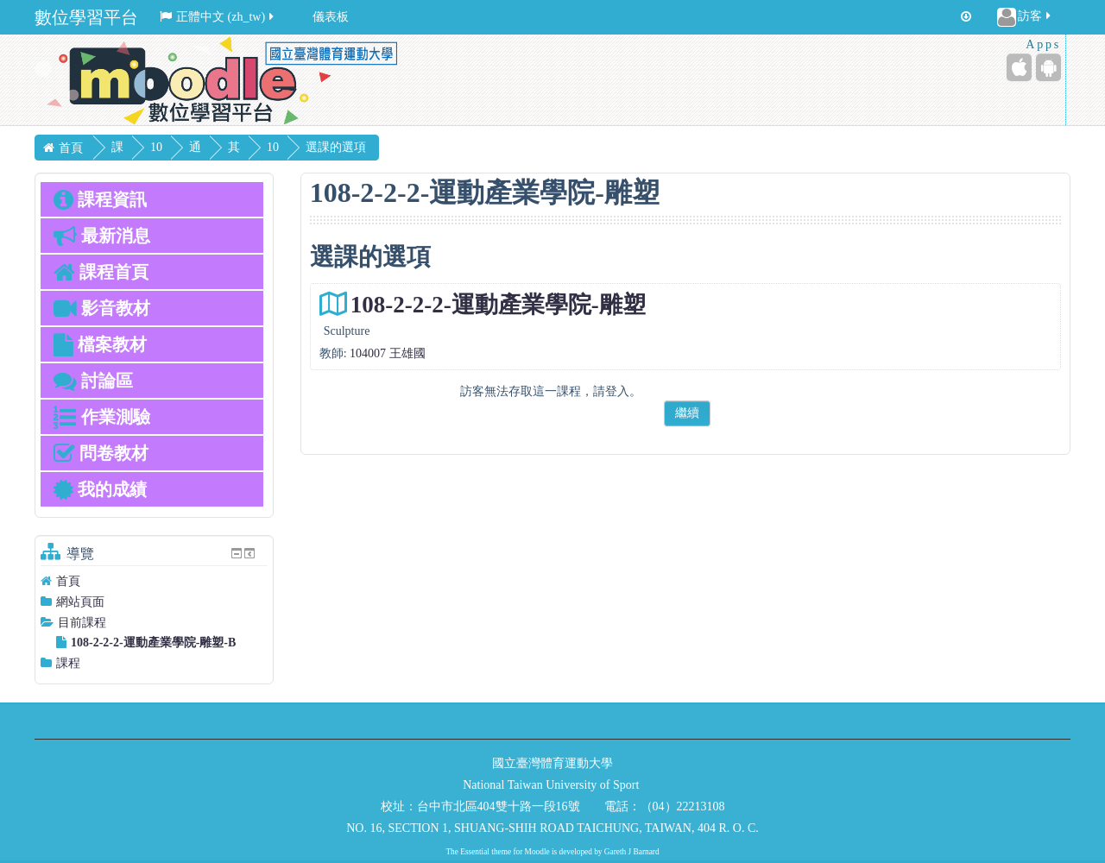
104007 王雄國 (388, 353)
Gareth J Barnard (632, 851)
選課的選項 (387, 147)
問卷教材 (101, 453)
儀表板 (331, 16)
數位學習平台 (86, 17)
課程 (68, 663)
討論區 (93, 380)
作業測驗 (102, 416)
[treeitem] (154, 581)
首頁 (68, 581)
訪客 (1025, 17)
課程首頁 (101, 271)
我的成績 (100, 489)
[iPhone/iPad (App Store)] (1019, 67)
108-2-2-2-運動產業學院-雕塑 (498, 305)
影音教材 (102, 308)
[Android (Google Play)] (1048, 67)
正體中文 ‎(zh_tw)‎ (218, 16)
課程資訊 (100, 199)
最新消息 (102, 235)
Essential (474, 851)
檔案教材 (100, 344)
